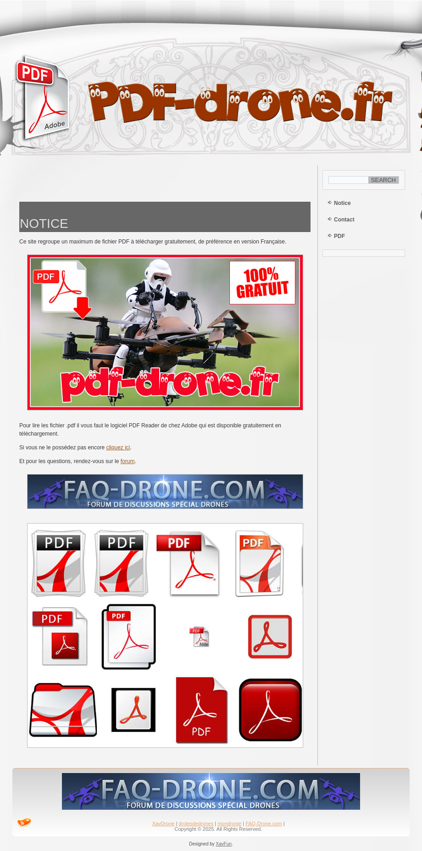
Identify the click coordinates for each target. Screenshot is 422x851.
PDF (339, 236)
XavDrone (163, 823)
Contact (344, 219)
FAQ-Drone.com (263, 823)
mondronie (229, 823)
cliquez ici (118, 447)
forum (128, 461)
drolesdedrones (195, 823)
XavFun (224, 843)
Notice (342, 203)
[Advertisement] (165, 181)
